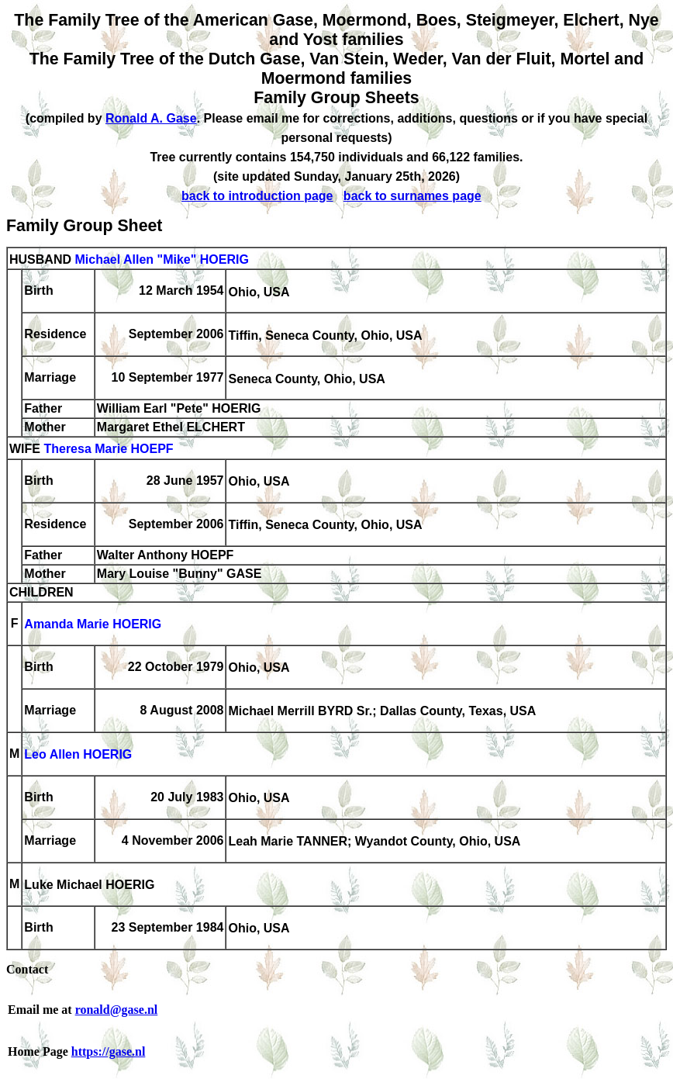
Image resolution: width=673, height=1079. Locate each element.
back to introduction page (257, 195)
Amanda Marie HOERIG (92, 624)
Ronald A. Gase (151, 118)
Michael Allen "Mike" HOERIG (161, 259)
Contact (27, 969)
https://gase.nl (108, 1051)
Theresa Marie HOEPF (108, 449)
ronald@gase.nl (116, 1009)
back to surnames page (412, 195)
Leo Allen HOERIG (78, 755)
